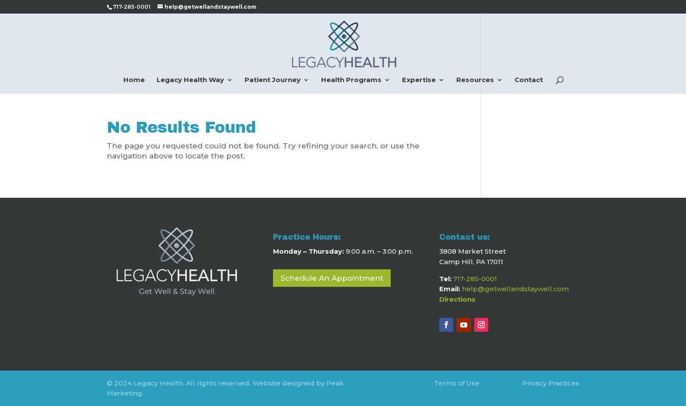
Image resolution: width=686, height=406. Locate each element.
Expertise (419, 80)
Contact (528, 80)
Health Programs (351, 80)
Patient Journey (273, 80)
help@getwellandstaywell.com (515, 289)
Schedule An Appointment (331, 278)
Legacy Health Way (190, 80)
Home (134, 80)
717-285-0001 (475, 279)
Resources (475, 80)
